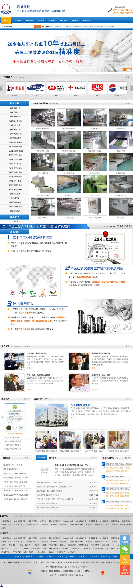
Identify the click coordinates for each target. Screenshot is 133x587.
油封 (113, 545)
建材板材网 (72, 552)
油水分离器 (35, 549)
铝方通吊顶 (75, 549)
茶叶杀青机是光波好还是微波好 (118, 489)
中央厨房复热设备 (15, 134)
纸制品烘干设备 (15, 181)
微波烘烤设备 (88, 27)
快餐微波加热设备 (43, 129)
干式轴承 (50, 552)
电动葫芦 (54, 525)
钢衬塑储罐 (104, 521)
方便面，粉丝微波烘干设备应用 (15, 482)
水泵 (118, 549)
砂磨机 (65, 549)
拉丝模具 (43, 521)
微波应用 (7, 458)
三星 (35, 95)
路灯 (107, 525)
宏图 (56, 95)
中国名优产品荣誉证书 (12, 445)
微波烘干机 (69, 195)
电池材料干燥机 (43, 151)
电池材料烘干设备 (15, 177)
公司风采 (82, 557)
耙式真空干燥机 (126, 525)
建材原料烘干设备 (15, 172)
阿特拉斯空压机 (55, 521)
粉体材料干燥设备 (15, 159)
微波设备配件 (15, 211)
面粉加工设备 (6, 525)
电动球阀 (105, 545)
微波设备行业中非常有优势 (37, 353)
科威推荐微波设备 (40, 103)
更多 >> (129, 77)
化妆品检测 (40, 552)
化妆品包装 (15, 549)
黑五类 (76, 95)
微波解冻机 (95, 129)
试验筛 (114, 525)
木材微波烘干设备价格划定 (47, 503)
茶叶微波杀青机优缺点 (11, 469)
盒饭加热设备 (95, 173)
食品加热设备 (15, 125)
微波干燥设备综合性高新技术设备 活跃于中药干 (72, 465)
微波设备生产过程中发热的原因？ (15, 491)
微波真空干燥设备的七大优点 (48, 495)
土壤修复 (25, 549)
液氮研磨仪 (93, 521)
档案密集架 (115, 521)
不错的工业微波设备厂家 (101, 353)
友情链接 (4, 533)
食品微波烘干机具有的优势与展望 (49, 491)
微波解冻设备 (15, 194)
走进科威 (38, 399)
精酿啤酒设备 (29, 552)
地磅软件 (63, 525)
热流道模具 (126, 521)
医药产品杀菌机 (15, 202)
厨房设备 (44, 525)
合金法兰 (36, 545)
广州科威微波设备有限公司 (81, 405)
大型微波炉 (67, 27)
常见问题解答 (108, 458)
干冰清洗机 (52, 545)
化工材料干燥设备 (15, 155)
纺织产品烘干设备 (15, 185)
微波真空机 (15, 198)
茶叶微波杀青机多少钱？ (115, 476)
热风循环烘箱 (6, 521)
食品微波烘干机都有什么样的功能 (15, 478)
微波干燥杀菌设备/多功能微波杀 (15, 499)
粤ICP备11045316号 (79, 567)
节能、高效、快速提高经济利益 (38, 375)
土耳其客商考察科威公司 (94, 451)
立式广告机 (110, 549)
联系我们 (115, 557)
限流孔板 (4, 549)
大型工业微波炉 (28, 562)
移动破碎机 (33, 521)
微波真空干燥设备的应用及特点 (15, 473)
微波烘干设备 (15, 117)
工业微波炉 (57, 27)
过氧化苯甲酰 (98, 549)
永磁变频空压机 (20, 521)
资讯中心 (61, 557)
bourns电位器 (68, 521)
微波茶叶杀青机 (15, 138)
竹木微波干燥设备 (15, 168)
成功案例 (14, 217)
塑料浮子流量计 (54, 549)
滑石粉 (3, 528)
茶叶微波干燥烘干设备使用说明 (48, 507)
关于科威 (18, 557)
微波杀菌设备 (121, 173)
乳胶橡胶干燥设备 (15, 164)
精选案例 (15, 226)
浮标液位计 (13, 545)
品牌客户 (8, 77)
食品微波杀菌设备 (15, 121)
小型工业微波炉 (95, 218)
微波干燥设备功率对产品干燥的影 (15, 495)
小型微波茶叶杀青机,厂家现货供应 (49, 483)
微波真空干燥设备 (69, 129)
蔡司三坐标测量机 (76, 525)
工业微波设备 (15, 108)
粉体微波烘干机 (43, 195)
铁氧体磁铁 (61, 552)
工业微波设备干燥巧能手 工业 (14, 486)
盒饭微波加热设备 (15, 142)
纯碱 (44, 545)
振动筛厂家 (71, 545)
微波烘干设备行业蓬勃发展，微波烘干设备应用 (54, 487)
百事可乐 (117, 95)
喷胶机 (62, 545)
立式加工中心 (19, 525)
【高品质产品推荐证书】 (15, 434)
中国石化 (15, 95)
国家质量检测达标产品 (12, 441)
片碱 (44, 549)
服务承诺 (104, 557)
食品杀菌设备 (110, 27)
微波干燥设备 (15, 112)
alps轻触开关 (81, 521)
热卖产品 (4, 516)
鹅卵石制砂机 (83, 545)
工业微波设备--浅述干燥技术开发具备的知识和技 (55, 499)
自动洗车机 (5, 552)
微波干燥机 (77, 27)
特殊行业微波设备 (15, 207)
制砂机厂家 (95, 545)
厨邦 (97, 95)
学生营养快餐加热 (15, 147)
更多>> (29, 368)
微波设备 (14, 103)
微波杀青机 (99, 27)
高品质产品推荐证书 (11, 438)
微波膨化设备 (69, 173)
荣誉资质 (5, 399)
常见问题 (14, 232)
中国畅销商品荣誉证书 (12, 449)
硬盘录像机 (99, 525)
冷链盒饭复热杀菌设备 (15, 151)
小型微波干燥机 (121, 195)
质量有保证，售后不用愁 (101, 375)
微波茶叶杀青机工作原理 (12, 465)
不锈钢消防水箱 (33, 525)
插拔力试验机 (25, 545)
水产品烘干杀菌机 (15, 189)
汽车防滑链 (16, 552)
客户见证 (5, 346)
